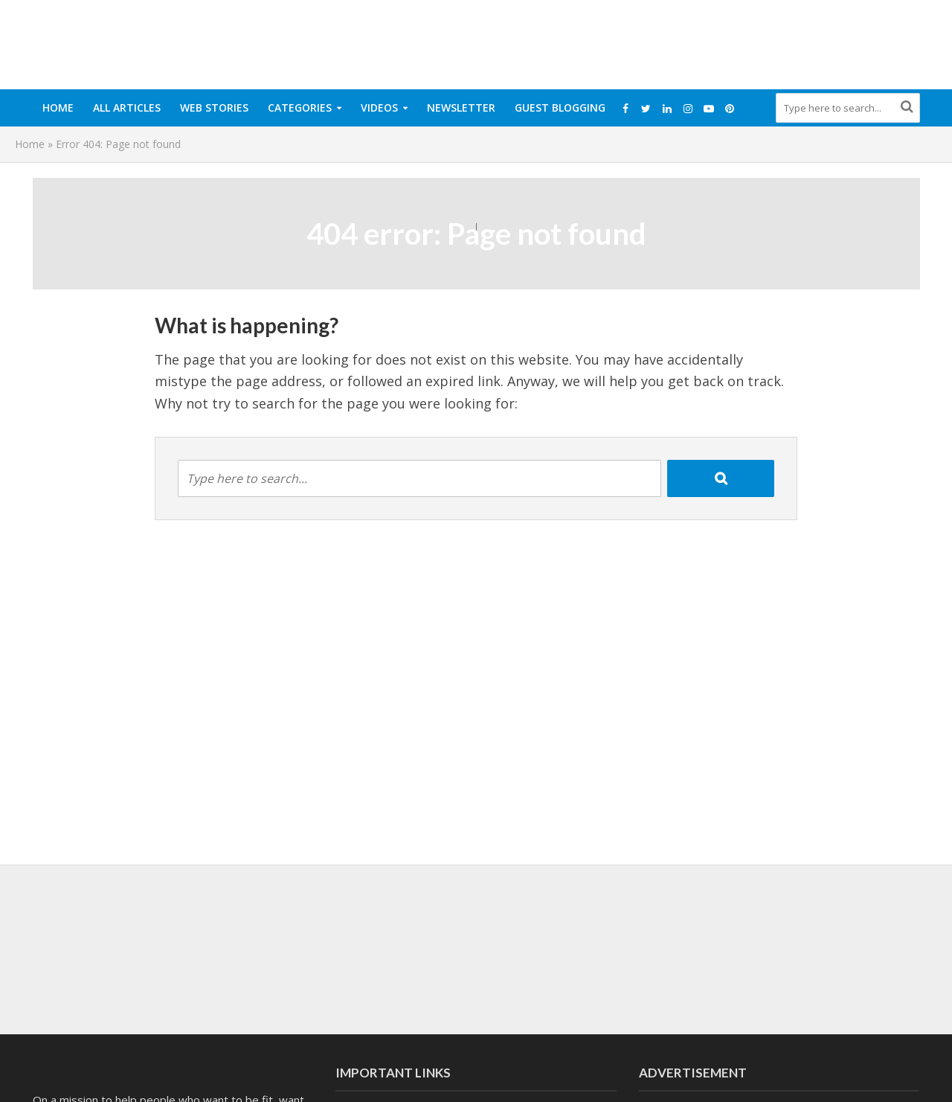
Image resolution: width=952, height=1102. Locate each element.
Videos (379, 107)
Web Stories (214, 107)
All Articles (127, 107)
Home (58, 107)
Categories (300, 107)
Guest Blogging (560, 107)
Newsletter (461, 107)
